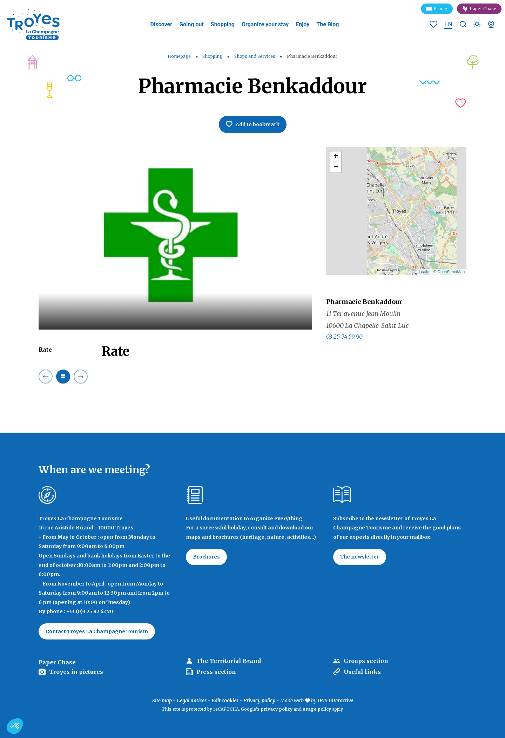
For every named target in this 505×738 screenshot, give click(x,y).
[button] (14, 726)
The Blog (327, 24)
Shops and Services (255, 56)
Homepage (179, 56)
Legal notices (192, 700)
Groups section (366, 660)
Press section (216, 671)
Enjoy (302, 24)
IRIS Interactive (335, 700)
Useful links (362, 671)
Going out (191, 24)
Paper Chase (483, 8)
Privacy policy (259, 700)
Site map (162, 700)
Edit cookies (224, 700)
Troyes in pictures (76, 671)
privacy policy (276, 709)
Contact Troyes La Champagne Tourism (97, 631)
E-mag (440, 8)
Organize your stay (265, 24)
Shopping (223, 24)
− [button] (336, 167)
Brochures (206, 557)
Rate (45, 349)
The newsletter (359, 557)
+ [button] (336, 156)
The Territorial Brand (228, 660)
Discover (161, 24)
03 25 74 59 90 (344, 336)
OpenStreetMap (451, 272)
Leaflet (424, 272)
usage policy (317, 709)
